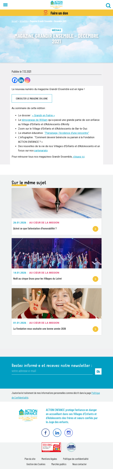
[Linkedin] (21, 80)
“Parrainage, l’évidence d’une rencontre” (67, 133)
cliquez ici (79, 156)
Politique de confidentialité (75, 458)
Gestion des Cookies (36, 464)
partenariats (41, 150)
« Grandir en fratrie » (43, 115)
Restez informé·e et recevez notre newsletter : (52, 365)
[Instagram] (27, 80)
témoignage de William (35, 119)
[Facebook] (15, 80)
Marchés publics (58, 464)
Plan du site (30, 458)
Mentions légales (49, 458)
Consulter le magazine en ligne (32, 98)
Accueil (14, 21)
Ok (98, 371)
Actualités (24, 21)
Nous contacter (79, 464)
